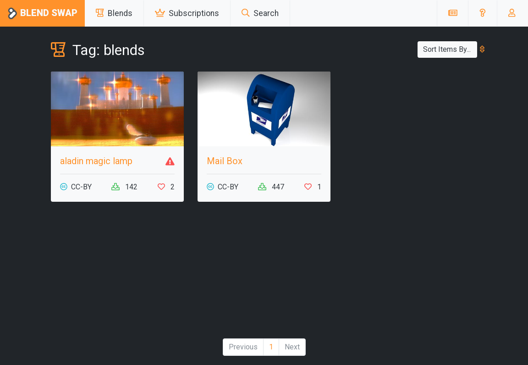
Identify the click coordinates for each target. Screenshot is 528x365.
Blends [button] (114, 13)
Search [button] (260, 13)
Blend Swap (42, 13)
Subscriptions (187, 13)
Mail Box (224, 160)
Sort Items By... (450, 49)
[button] (482, 13)
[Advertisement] (117, 273)
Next (292, 347)
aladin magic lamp (96, 160)
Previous (243, 347)
